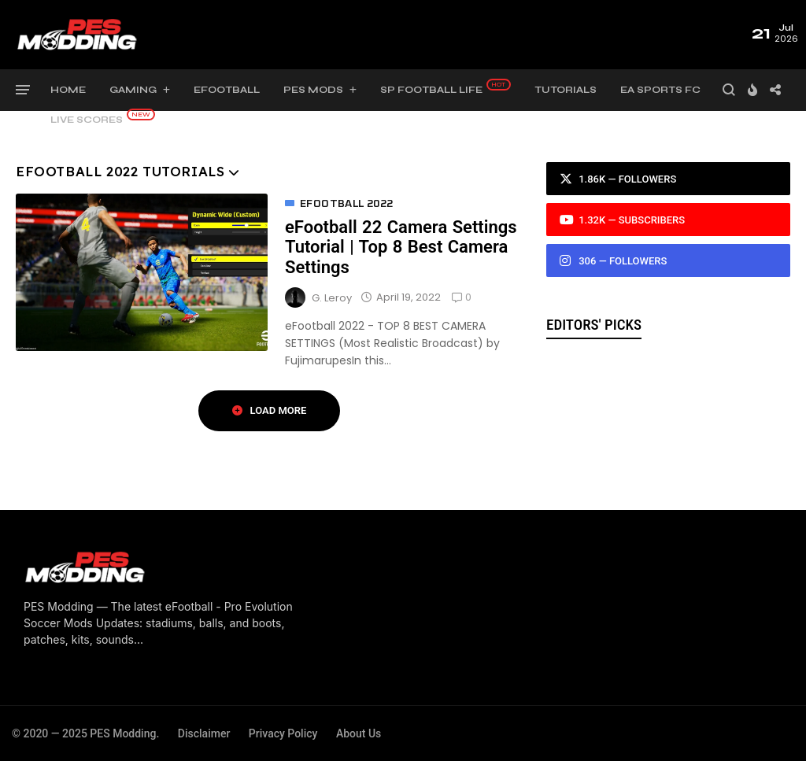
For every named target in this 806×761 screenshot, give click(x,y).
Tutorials (565, 89)
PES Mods (313, 89)
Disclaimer (204, 733)
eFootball (227, 89)
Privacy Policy (283, 733)
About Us (358, 733)
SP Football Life (431, 89)
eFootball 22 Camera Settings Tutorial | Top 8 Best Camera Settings (401, 247)
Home (68, 89)
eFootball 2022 (347, 203)
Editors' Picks (593, 325)
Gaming (133, 89)
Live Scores (86, 119)
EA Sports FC (660, 89)
